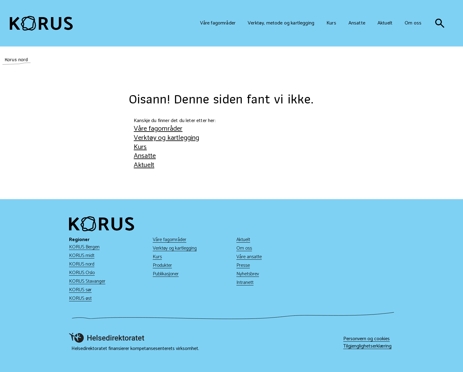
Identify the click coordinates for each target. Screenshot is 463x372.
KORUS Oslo (82, 273)
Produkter (162, 265)
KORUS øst (80, 298)
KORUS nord (81, 264)
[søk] (440, 23)
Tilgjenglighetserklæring (367, 346)
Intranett (244, 282)
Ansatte (145, 156)
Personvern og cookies (366, 339)
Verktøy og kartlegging (166, 137)
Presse (243, 265)
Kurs (140, 147)
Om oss (244, 248)
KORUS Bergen (84, 247)
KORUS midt (81, 255)
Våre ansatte (249, 257)
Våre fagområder (158, 128)
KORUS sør (80, 290)
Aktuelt (144, 165)
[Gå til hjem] (41, 23)
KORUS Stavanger (87, 281)
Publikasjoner (166, 274)
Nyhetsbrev (247, 274)
